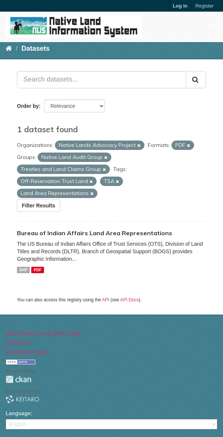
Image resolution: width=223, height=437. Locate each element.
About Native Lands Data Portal (42, 333)
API (105, 299)
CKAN (18, 379)
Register (205, 6)
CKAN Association (27, 352)
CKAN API (18, 343)
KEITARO (22, 399)
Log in (180, 6)
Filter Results (38, 206)
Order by (28, 106)
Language (18, 413)
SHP (23, 270)
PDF (37, 270)
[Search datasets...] (101, 79)
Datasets (35, 48)
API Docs (129, 299)
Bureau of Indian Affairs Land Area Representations (94, 233)
